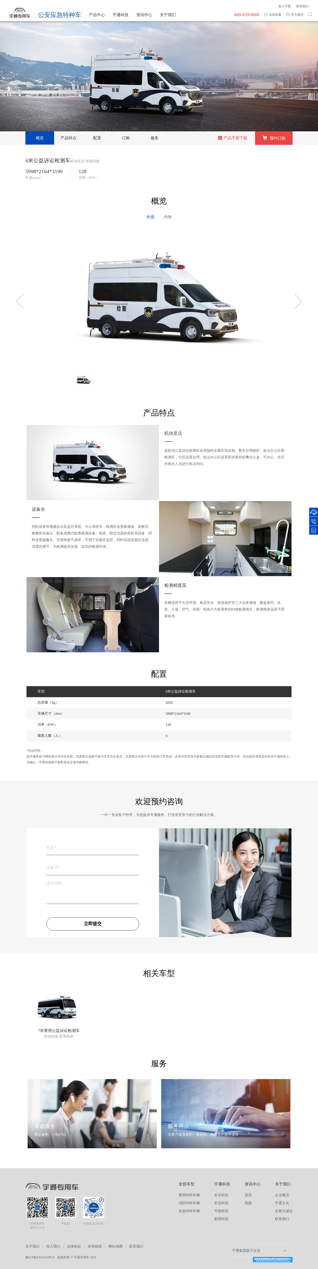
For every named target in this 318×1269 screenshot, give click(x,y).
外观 (150, 217)
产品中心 (97, 15)
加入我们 (53, 1246)
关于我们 (168, 15)
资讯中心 (144, 15)
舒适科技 (221, 1203)
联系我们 (302, 6)
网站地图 (115, 1246)
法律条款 (74, 1246)
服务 (155, 138)
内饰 (168, 217)
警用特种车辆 (189, 1195)
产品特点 (68, 138)
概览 (40, 138)
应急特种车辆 (189, 1211)
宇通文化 (282, 1203)
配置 (97, 138)
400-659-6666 (246, 14)
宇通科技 (121, 15)
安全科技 (221, 1195)
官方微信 (295, 14)
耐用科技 (221, 1219)
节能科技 (221, 1211)
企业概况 (282, 1195)
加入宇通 (284, 6)
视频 (248, 1203)
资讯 (248, 1195)
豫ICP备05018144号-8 (39, 1257)
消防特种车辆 (189, 1203)
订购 (126, 138)
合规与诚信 (284, 1211)
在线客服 (272, 14)
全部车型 (187, 1184)
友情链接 (95, 1246)
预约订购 (274, 138)
